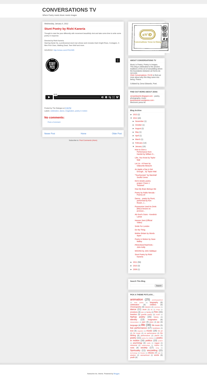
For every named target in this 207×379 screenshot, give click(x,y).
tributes (151, 353)
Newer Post (49, 133)
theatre (142, 353)
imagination (69, 111)
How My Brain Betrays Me (145, 189)
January (138, 146)
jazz (143, 322)
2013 (135, 114)
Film (156, 312)
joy (158, 322)
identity (133, 319)
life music (156, 325)
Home (83, 133)
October (138, 125)
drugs (158, 309)
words (156, 355)
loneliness (156, 328)
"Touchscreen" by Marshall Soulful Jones (146, 176)
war (159, 353)
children (153, 305)
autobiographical (157, 300)
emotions (134, 312)
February (139, 143)
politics (148, 340)
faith (142, 312)
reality (149, 343)
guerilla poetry (146, 314)
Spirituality (135, 350)
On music (136, 333)
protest (160, 340)
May (137, 132)
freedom (133, 314)
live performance (138, 328)
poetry (133, 338)
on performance (150, 333)
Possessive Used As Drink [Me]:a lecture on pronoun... (145, 208)
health (158, 314)
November (139, 121)
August (138, 128)
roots (132, 348)
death (144, 309)
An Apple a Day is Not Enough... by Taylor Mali (145, 170)
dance (62, 111)
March (138, 139)
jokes (151, 322)
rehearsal (133, 345)
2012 (135, 118)
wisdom (133, 355)
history (156, 317)
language (134, 325)
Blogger (116, 374)
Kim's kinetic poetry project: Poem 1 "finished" (143, 183)
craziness (157, 307)
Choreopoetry (135, 307)
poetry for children (148, 338)
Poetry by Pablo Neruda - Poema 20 (145, 194)
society (144, 347)
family (149, 312)
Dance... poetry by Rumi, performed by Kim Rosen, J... (145, 200)
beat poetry (139, 302)
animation (136, 299)
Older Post (117, 133)
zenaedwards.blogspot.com (141, 96)
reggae (157, 343)
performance (145, 335)
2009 (135, 269)
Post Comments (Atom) (88, 140)
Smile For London (142, 226)
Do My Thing (140, 230)
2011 (135, 262)
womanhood (145, 355)
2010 (135, 266)
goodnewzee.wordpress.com (142, 100)
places (157, 335)
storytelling (152, 350)
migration (140, 331)
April (137, 136)
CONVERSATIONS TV (69, 10)
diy (151, 309)
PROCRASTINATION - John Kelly (144, 246)
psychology (137, 343)
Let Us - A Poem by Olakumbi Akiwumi (143, 164)
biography (154, 302)
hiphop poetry (137, 317)
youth (132, 357)
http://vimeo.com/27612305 (64, 50)
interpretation (134, 322)
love (132, 331)
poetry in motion (81, 111)
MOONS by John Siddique (145, 251)
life (143, 325)
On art (160, 331)
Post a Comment (54, 122)
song (157, 348)
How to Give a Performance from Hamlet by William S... (145, 152)
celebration (54, 111)
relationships (146, 345)
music (149, 330)
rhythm (156, 345)
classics (148, 307)
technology (133, 353)
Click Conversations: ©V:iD (141, 75)
